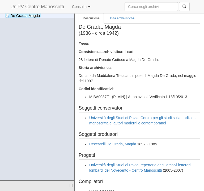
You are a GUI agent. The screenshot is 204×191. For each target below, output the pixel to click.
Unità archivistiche (121, 18)
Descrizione (91, 18)
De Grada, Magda (22, 16)
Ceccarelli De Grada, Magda (112, 144)
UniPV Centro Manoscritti (37, 6)
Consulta (81, 7)
